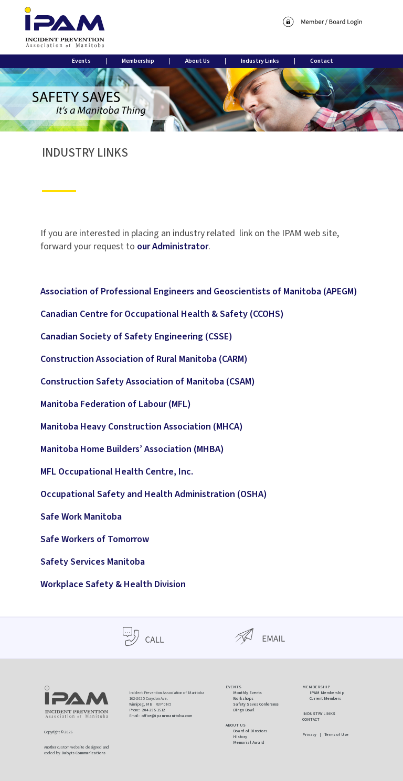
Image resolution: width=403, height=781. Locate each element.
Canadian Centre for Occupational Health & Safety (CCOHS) (162, 314)
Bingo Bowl (243, 710)
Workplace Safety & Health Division (113, 584)
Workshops (243, 698)
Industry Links (260, 61)
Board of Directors (250, 731)
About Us (197, 61)
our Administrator (172, 246)
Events (81, 61)
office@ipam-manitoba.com (167, 716)
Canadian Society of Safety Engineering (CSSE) (136, 336)
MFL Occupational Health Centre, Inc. (116, 471)
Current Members (325, 698)
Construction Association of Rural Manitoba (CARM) (144, 359)
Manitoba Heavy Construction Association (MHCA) (141, 426)
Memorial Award (248, 742)
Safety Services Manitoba (92, 561)
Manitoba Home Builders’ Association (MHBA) (132, 449)
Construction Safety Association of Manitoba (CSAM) (147, 381)
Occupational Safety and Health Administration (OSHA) (153, 494)
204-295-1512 (153, 710)
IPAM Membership (327, 693)
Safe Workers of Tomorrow (94, 539)
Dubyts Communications (83, 753)
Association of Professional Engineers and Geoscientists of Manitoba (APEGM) (198, 291)
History (240, 737)
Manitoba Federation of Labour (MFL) (115, 404)
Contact (321, 61)
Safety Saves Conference (256, 704)
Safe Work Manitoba (81, 516)
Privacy (309, 735)
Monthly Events (247, 693)
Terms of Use (336, 735)
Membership (138, 61)
